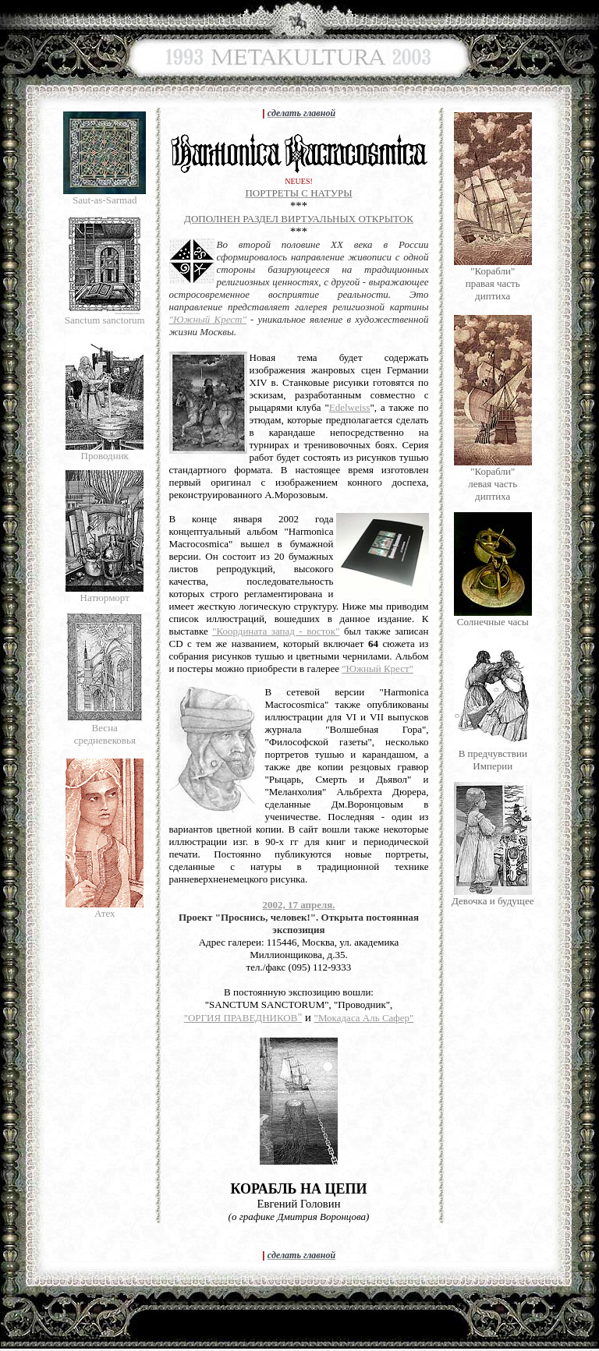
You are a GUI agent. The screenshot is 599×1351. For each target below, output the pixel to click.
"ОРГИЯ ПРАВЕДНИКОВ (241, 1018)
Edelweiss (349, 407)
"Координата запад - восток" (275, 631)
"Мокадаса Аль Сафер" (364, 1018)
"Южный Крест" (207, 319)
